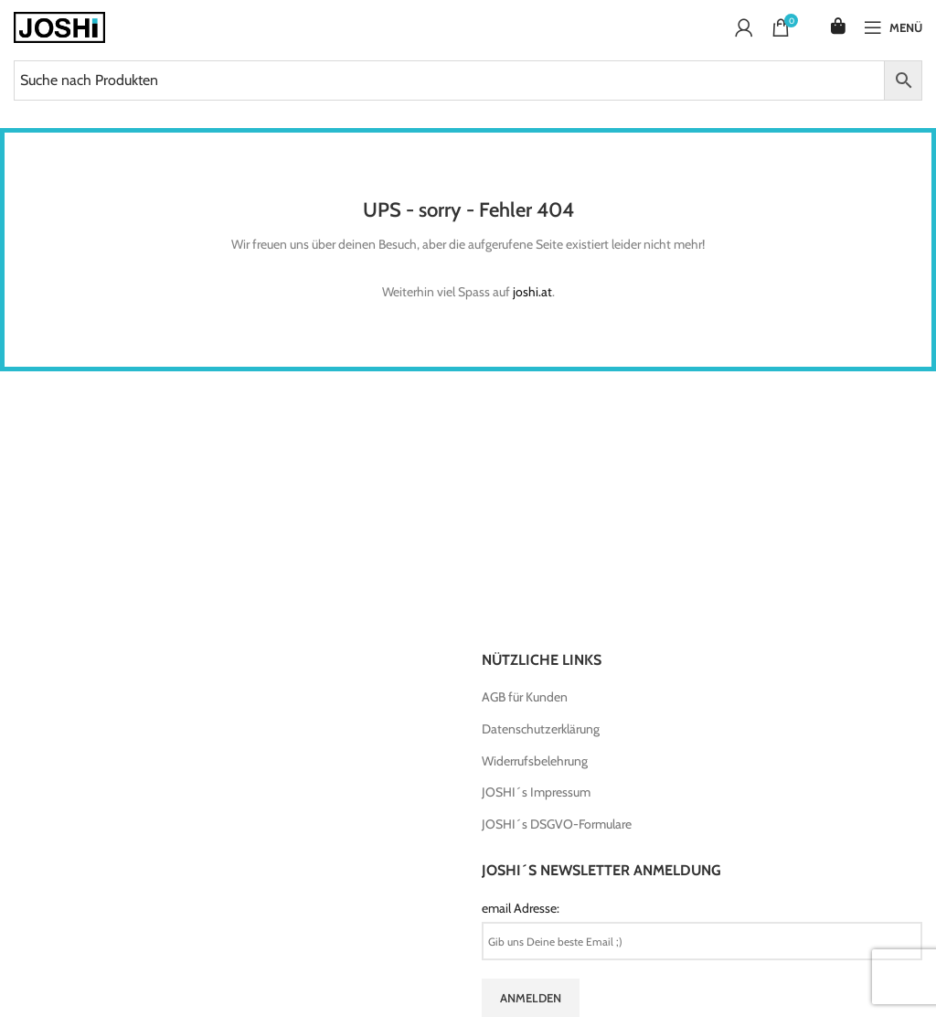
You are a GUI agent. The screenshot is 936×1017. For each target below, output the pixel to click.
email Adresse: (520, 908)
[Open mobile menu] (893, 27)
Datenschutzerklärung (541, 729)
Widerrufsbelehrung (535, 761)
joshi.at (532, 292)
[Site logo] (59, 25)
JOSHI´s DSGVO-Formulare (557, 824)
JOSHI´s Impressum (536, 792)
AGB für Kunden (525, 697)
